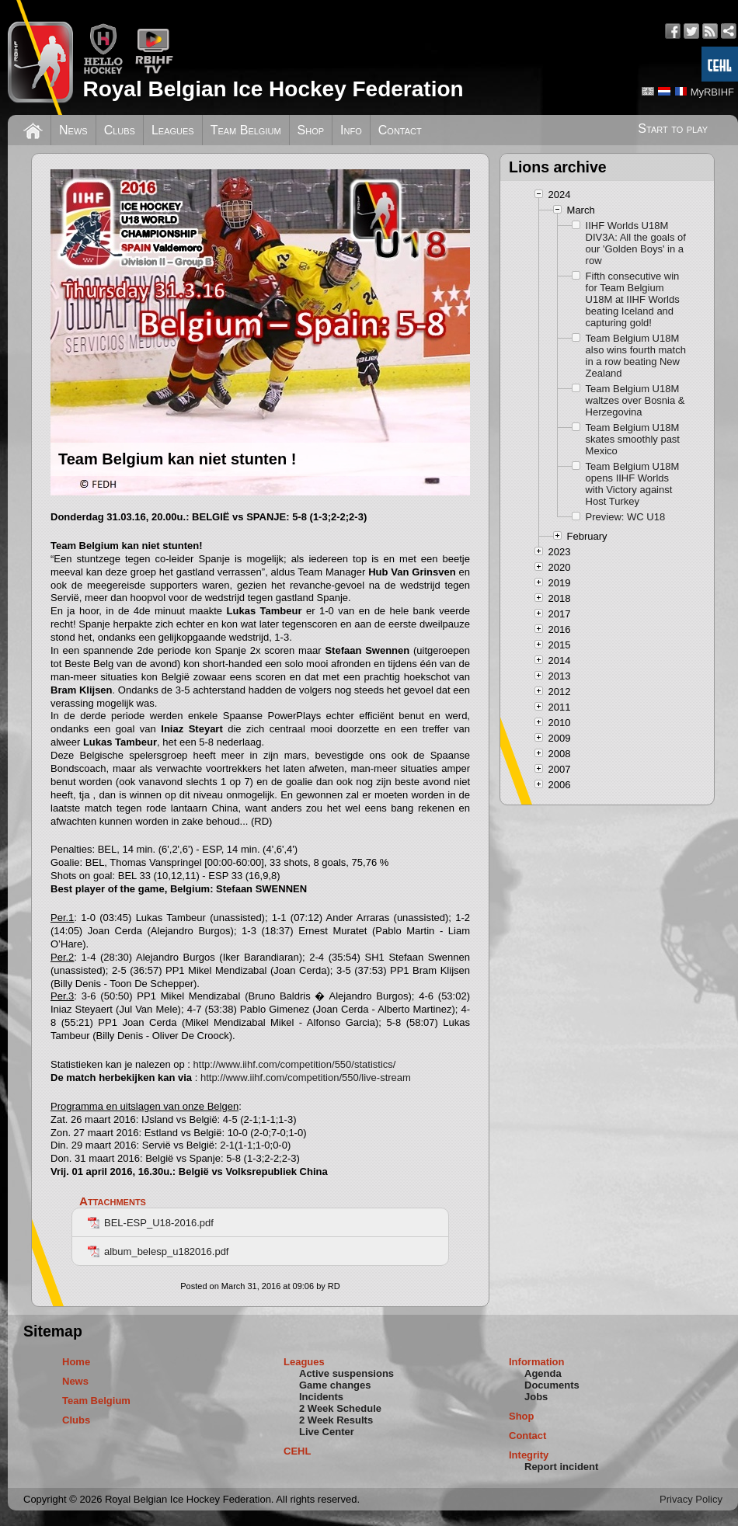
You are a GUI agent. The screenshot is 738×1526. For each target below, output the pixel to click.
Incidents (321, 1397)
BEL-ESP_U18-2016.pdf (151, 1223)
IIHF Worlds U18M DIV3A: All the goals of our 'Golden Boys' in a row (636, 243)
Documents (552, 1385)
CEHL (297, 1451)
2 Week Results (336, 1420)
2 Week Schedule (340, 1408)
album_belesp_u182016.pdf (158, 1251)
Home (76, 1362)
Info (351, 130)
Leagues (172, 130)
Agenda (543, 1373)
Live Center (326, 1431)
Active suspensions (346, 1373)
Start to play (673, 128)
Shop (311, 130)
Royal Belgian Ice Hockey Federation (272, 89)
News (73, 130)
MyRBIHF (712, 92)
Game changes (335, 1385)
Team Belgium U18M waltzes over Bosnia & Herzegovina (635, 400)
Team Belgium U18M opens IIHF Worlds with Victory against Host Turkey (633, 484)
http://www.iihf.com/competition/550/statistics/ (294, 1064)
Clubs (119, 130)
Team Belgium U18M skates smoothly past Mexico (633, 439)
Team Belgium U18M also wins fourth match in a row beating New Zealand (636, 355)
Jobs (536, 1397)
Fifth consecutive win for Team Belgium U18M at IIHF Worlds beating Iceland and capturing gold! (633, 299)
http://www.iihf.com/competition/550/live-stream (305, 1077)
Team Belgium (246, 130)
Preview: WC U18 (626, 517)
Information (537, 1362)
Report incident (561, 1466)
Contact (400, 130)
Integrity (528, 1455)
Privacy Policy (691, 1499)
